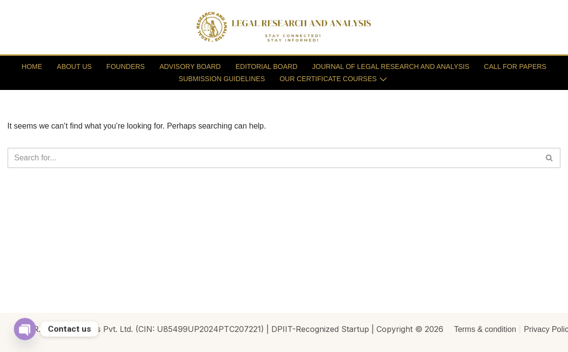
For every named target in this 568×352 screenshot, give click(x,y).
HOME (32, 66)
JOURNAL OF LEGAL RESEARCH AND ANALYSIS (391, 66)
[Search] (273, 158)
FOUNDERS (126, 66)
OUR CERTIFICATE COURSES (333, 79)
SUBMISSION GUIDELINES (221, 79)
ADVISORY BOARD (190, 66)
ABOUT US (74, 66)
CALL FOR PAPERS (515, 66)
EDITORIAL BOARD (267, 66)
